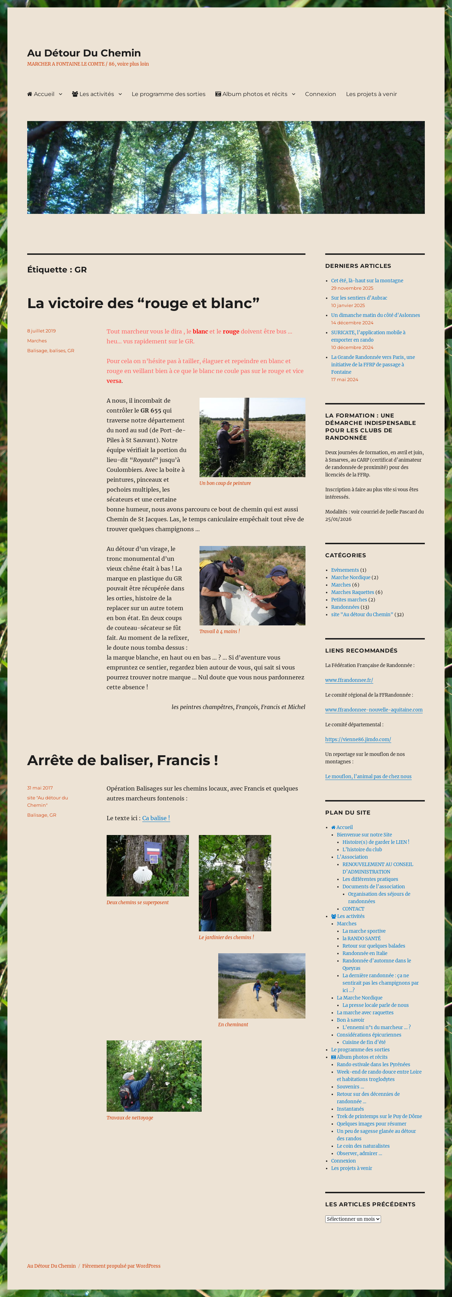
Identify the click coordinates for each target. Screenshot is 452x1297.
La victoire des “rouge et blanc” (143, 303)
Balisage (37, 350)
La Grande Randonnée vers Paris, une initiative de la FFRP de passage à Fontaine (373, 364)
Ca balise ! (156, 818)
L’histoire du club (362, 850)
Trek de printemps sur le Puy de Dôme (379, 1116)
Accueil (40, 94)
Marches (37, 340)
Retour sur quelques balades (374, 946)
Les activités (93, 94)
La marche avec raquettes (365, 1013)
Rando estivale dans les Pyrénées (373, 1065)
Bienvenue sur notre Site (364, 835)
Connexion (320, 94)
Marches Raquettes (352, 592)
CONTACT (353, 909)
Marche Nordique (350, 578)
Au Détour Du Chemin (84, 53)
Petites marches (349, 600)
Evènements (345, 570)
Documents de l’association (374, 887)
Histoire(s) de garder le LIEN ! (376, 842)
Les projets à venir (371, 94)
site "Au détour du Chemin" (362, 615)
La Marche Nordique (359, 998)
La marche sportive (364, 931)
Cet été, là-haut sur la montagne (367, 281)
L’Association (352, 857)
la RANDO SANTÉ (362, 939)
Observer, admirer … (359, 1154)
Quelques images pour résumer (371, 1124)
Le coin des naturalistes (363, 1146)
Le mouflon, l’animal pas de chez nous (368, 777)
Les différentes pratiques (370, 879)
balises (57, 350)
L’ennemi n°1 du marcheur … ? (377, 1028)
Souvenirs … (350, 1087)
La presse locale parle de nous (376, 1005)
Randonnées (345, 607)
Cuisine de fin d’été (364, 1042)
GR (70, 350)
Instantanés (350, 1109)
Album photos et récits (251, 94)
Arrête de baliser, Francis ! (122, 760)
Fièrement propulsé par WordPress (121, 1266)
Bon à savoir (350, 1020)
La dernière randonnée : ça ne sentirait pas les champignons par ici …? (381, 983)
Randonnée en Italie (365, 953)
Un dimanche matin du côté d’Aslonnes (375, 315)
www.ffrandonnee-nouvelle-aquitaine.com (374, 710)
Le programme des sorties (169, 94)
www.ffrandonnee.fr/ (349, 680)
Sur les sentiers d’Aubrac (359, 298)
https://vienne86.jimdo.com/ (358, 740)
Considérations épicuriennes (369, 1035)
